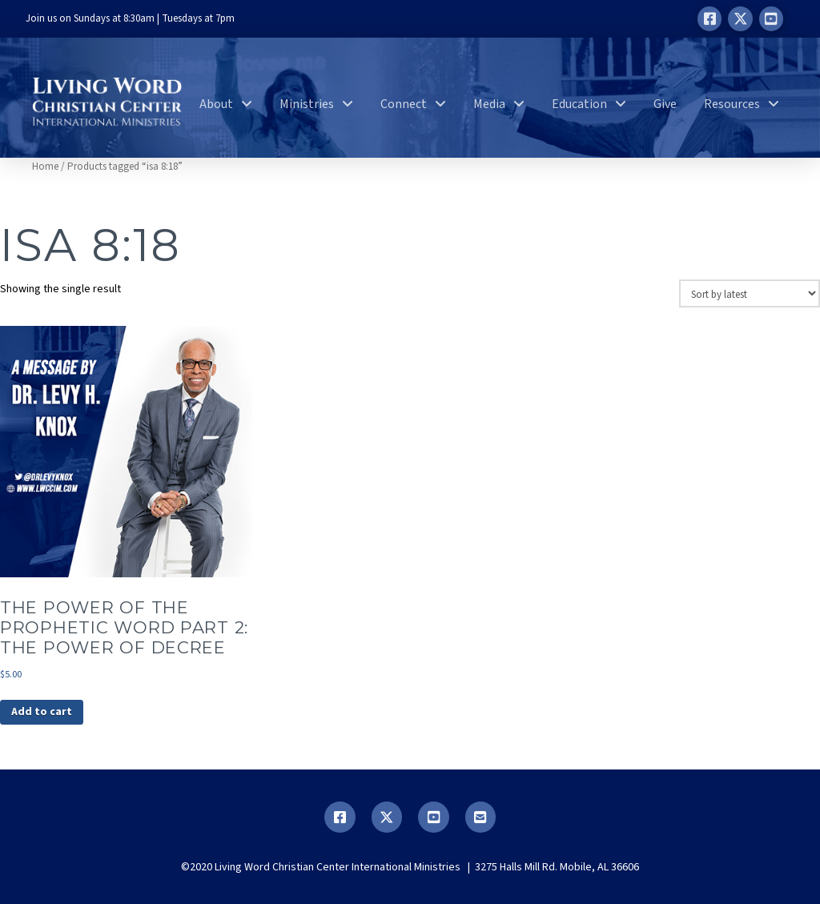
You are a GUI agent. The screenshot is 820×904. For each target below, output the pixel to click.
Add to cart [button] (41, 712)
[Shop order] (749, 293)
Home (45, 166)
